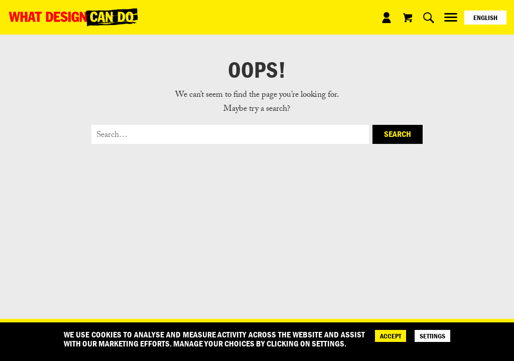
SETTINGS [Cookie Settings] (432, 335)
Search (397, 133)
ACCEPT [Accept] (390, 335)
